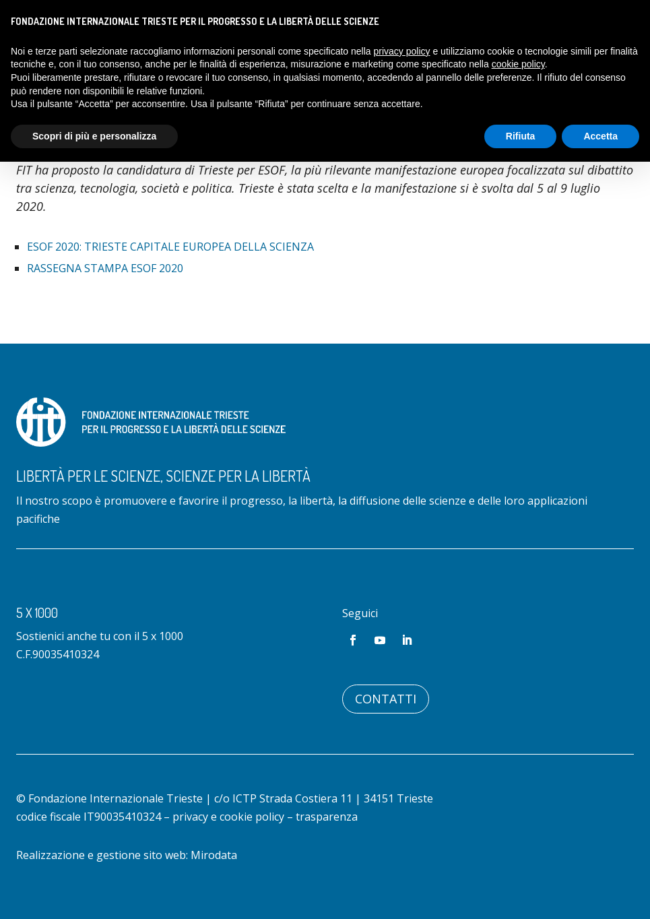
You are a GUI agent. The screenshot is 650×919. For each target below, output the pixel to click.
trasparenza (327, 816)
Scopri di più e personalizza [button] (94, 136)
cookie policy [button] (518, 64)
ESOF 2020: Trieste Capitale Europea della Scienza (170, 246)
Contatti (385, 699)
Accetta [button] (600, 136)
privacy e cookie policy (228, 816)
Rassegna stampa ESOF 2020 (105, 268)
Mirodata (214, 855)
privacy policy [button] (402, 51)
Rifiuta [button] (520, 136)
